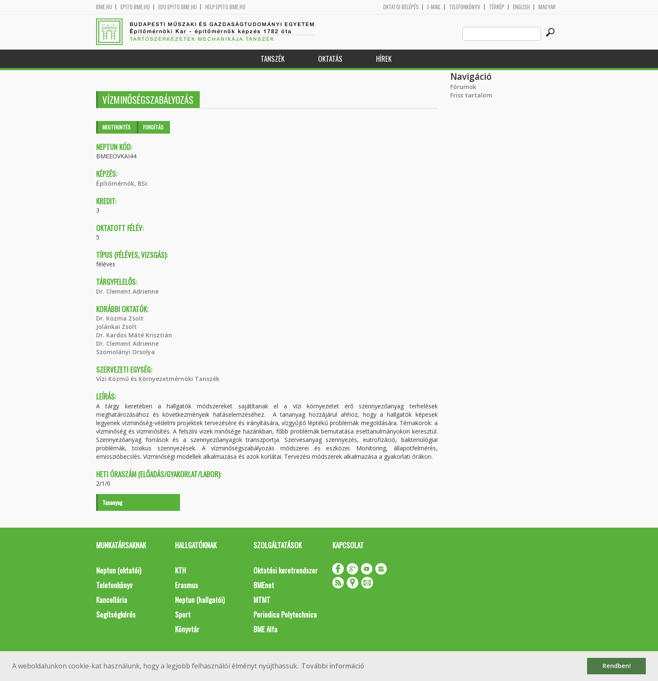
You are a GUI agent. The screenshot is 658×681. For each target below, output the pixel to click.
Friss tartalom (471, 95)
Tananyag (112, 502)
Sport (183, 614)
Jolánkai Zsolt (116, 327)
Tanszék (273, 58)
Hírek (384, 58)
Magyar (547, 7)
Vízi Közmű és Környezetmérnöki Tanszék (157, 379)
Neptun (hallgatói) (200, 599)
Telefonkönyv (464, 7)
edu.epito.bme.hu (177, 7)
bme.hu (104, 7)
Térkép (496, 7)
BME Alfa (265, 629)
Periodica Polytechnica (285, 614)
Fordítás (153, 127)
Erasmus (186, 585)
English (521, 7)
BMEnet (263, 585)
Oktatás (330, 58)
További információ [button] (332, 665)
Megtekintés (116, 127)
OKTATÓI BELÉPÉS (401, 7)
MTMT (261, 599)
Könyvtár (187, 629)
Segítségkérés (116, 614)
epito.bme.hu (135, 7)
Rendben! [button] (617, 666)
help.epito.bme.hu (225, 7)
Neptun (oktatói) (118, 570)
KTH (180, 570)
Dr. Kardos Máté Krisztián (134, 335)
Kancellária (111, 599)
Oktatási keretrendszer (285, 570)
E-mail (434, 7)
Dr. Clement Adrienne (127, 291)
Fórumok (463, 87)
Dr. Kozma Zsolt (120, 318)
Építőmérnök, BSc (122, 183)
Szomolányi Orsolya (125, 352)
